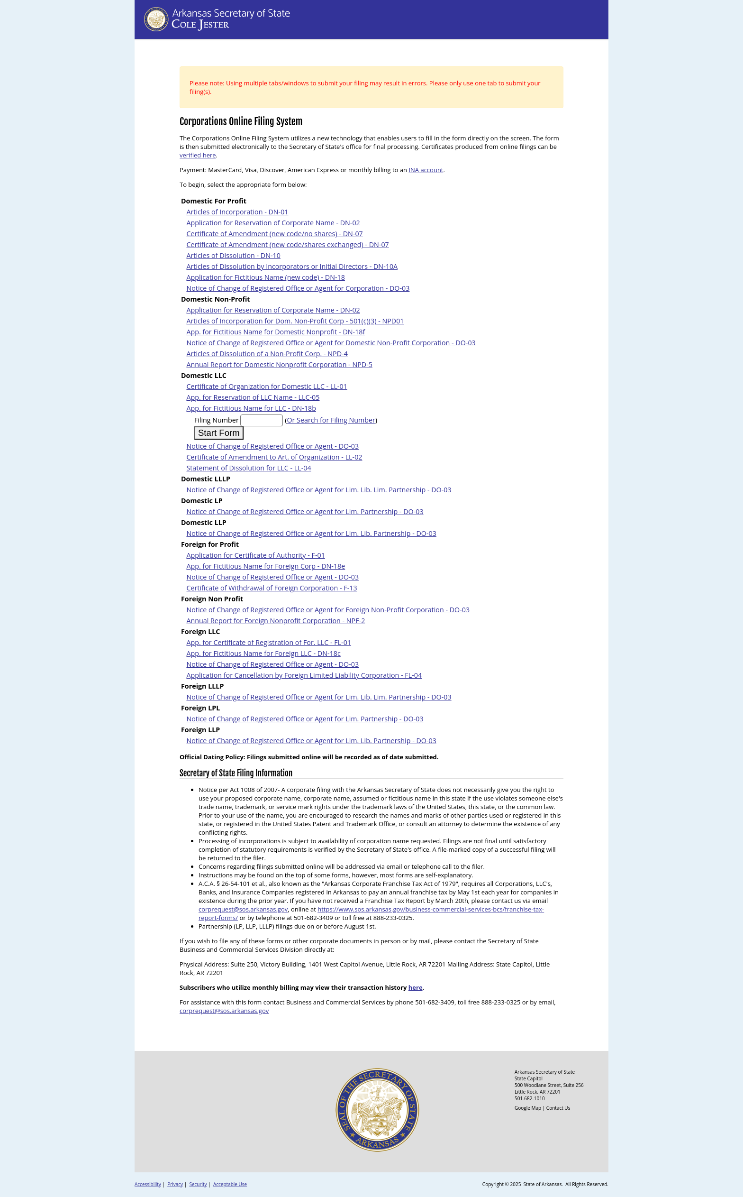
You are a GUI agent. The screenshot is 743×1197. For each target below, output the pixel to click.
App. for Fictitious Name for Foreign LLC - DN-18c (263, 653)
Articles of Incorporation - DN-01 (237, 211)
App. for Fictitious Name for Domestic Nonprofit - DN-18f (275, 331)
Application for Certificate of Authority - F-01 (255, 555)
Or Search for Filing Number (331, 419)
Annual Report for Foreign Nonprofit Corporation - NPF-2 (275, 620)
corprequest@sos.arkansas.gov (243, 909)
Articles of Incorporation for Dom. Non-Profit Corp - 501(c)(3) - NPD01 (295, 320)
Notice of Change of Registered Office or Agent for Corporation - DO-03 (297, 288)
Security (198, 1184)
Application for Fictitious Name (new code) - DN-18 (265, 277)
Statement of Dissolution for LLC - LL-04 (248, 467)
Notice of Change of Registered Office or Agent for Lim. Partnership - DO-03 (304, 511)
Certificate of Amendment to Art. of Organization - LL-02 (274, 456)
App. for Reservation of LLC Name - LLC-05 (252, 397)
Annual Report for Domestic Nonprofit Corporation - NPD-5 (279, 364)
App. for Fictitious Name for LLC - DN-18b (251, 408)
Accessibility (148, 1184)
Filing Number (216, 419)
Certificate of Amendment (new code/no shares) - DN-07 (274, 233)
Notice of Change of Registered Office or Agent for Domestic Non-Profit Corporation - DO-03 (330, 342)
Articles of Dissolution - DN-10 (233, 255)
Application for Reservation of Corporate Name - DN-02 (273, 222)
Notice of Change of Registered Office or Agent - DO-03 (272, 446)
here (415, 987)
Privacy (175, 1184)
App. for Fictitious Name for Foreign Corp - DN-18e (265, 566)
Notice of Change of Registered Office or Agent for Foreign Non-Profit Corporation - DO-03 (328, 609)
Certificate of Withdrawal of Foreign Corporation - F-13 (271, 587)
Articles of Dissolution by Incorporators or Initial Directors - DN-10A (292, 266)
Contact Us (558, 1108)
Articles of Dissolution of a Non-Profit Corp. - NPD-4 (266, 353)
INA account (425, 170)
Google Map (528, 1108)
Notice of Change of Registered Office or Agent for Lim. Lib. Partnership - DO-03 (311, 533)
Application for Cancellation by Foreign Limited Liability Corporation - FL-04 (304, 675)
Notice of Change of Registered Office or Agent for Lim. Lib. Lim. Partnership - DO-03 (318, 489)
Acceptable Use (230, 1184)
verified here (198, 155)
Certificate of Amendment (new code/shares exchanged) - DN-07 (287, 244)
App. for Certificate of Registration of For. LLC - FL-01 (268, 642)
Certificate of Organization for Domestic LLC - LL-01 (266, 386)
